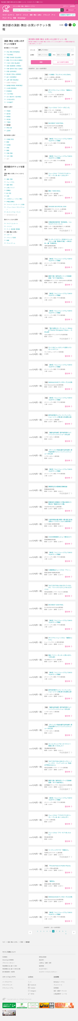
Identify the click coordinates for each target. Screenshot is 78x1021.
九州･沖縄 (9, 156)
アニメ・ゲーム (7, 18)
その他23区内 (10, 99)
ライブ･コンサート (12, 223)
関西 (7, 150)
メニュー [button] (71, 10)
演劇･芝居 (9, 179)
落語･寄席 (9, 185)
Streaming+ (22, 18)
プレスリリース (58, 985)
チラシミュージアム (7, 988)
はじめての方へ (43, 969)
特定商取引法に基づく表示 (9, 966)
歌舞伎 (8, 190)
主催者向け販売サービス (67, 15)
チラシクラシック (7, 985)
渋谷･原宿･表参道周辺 (13, 52)
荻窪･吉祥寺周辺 (11, 71)
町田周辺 (9, 91)
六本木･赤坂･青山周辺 (13, 63)
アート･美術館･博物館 (13, 229)
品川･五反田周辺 (11, 77)
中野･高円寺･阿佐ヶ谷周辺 (14, 69)
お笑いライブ (10, 188)
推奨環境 (41, 966)
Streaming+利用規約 (8, 960)
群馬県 (8, 116)
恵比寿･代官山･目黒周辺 (13, 74)
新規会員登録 (42, 957)
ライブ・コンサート (8, 15)
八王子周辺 (9, 94)
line (74, 24)
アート (53, 15)
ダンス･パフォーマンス (13, 212)
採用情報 (56, 988)
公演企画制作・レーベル (60, 994)
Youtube (32, 988)
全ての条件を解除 (63, 62)
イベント (25, 15)
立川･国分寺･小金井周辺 (13, 97)
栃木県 (8, 114)
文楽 (7, 196)
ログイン (65, 6)
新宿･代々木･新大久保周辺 (14, 60)
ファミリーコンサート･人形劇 (15, 204)
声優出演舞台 (10, 202)
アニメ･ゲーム (10, 243)
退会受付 (41, 960)
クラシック (46, 15)
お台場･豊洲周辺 (11, 88)
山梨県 (8, 131)
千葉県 (8, 122)
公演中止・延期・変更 (45, 963)
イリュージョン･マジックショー (15, 208)
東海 (7, 148)
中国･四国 (9, 153)
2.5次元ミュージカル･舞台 (14, 199)
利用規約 (4, 957)
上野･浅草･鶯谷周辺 (12, 80)
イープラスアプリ (7, 982)
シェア (66, 24)
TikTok (32, 994)
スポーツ (18, 15)
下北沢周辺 (9, 55)
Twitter (70, 24)
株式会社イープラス (59, 982)
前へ (30, 932)
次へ (74, 932)
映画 (14, 18)
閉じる (76, 2)
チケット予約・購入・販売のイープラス (24, 6)
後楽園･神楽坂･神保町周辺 (14, 85)
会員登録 (72, 6)
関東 (7, 142)
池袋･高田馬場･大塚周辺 (13, 66)
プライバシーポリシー (8, 963)
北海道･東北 (10, 139)
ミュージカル (10, 182)
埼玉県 (8, 119)
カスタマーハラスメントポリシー (48, 972)
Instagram (33, 991)
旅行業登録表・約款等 (8, 972)
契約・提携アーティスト (60, 991)
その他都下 (9, 102)
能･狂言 (8, 193)
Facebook (33, 985)
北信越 (8, 145)
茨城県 (8, 111)
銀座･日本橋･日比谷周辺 (13, 57)
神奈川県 (9, 128)
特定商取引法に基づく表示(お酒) (11, 969)
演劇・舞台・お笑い (36, 15)
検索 (41, 62)
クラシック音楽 (11, 238)
